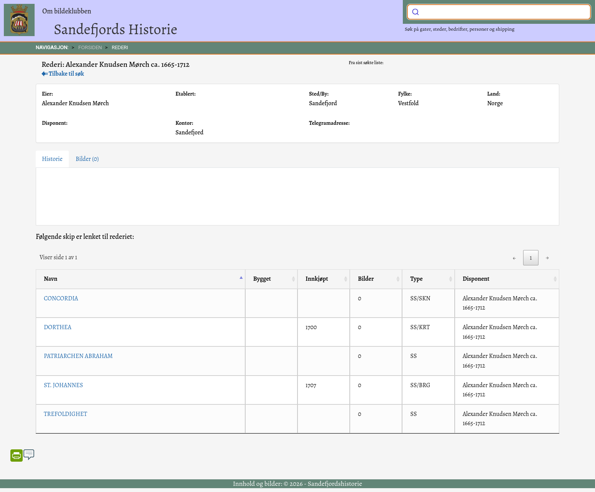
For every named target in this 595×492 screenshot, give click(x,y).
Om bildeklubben (66, 11)
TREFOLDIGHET (65, 414)
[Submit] (415, 11)
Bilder (87, 159)
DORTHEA (57, 327)
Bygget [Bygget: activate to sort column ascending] (262, 279)
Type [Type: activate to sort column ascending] (416, 279)
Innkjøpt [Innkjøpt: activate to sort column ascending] (317, 279)
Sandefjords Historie (115, 29)
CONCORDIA (61, 298)
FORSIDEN (90, 47)
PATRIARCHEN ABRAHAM (78, 356)
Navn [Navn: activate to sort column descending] (50, 279)
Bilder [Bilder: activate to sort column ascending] (366, 279)
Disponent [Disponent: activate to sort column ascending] (476, 279)
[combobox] (499, 12)
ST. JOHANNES (63, 385)
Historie (52, 159)
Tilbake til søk (63, 74)
